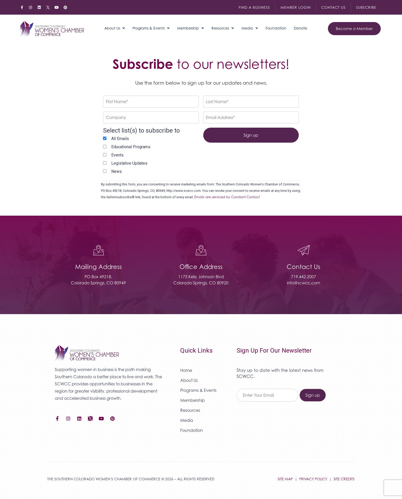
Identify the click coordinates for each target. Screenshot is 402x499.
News (116, 171)
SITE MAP (285, 479)
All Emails (120, 138)
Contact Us (333, 7)
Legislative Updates (129, 163)
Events (117, 155)
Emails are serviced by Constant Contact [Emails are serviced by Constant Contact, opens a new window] (227, 197)
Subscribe (366, 7)
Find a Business (254, 7)
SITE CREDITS (344, 479)
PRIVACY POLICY (313, 479)
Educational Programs (130, 146)
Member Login (295, 7)
